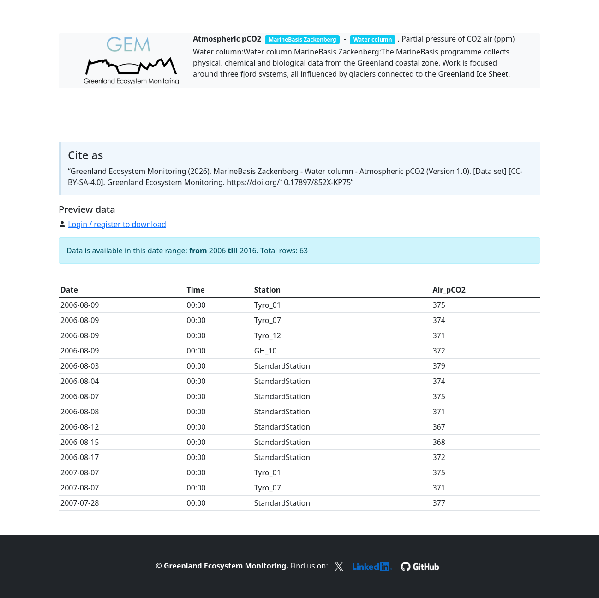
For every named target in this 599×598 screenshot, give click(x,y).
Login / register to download (117, 224)
